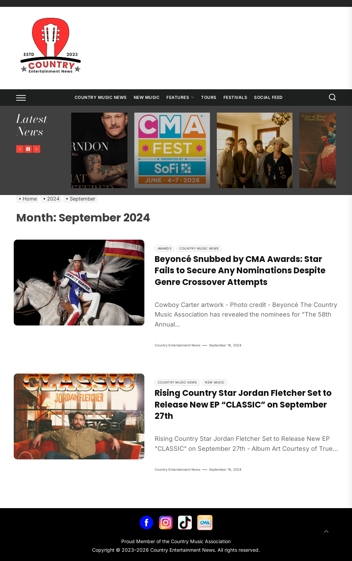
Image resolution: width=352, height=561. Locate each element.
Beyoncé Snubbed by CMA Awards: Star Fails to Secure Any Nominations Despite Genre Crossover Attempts (240, 270)
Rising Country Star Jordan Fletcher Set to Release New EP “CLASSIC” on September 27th (243, 404)
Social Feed (268, 97)
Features (180, 97)
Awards (165, 248)
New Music (147, 97)
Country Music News (101, 97)
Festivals (235, 97)
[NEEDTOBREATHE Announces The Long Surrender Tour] (300, 150)
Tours (209, 97)
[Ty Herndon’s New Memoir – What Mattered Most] (135, 150)
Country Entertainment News (177, 345)
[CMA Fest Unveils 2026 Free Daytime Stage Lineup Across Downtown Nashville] (217, 150)
